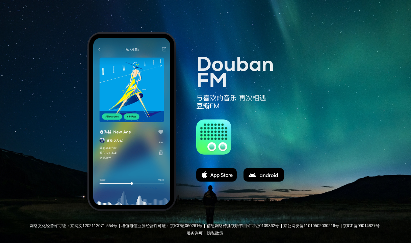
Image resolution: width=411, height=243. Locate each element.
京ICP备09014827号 (361, 225)
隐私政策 (215, 233)
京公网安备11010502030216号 (311, 226)
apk (263, 175)
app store (216, 175)
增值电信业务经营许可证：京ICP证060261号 (161, 226)
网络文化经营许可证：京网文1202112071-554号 (73, 226)
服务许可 (194, 233)
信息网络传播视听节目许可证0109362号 (243, 226)
